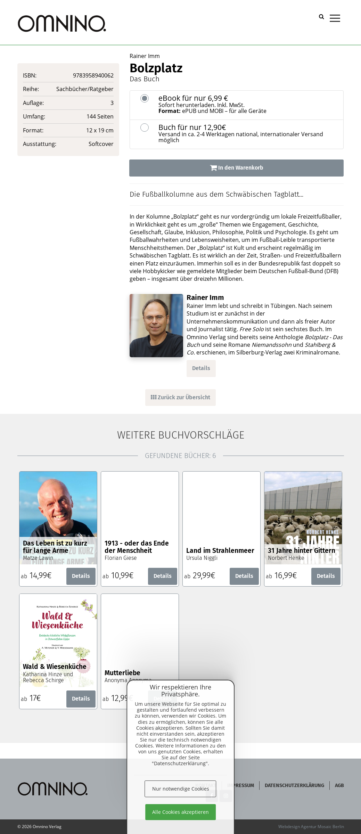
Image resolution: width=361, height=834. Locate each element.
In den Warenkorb (236, 167)
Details (201, 368)
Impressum (240, 785)
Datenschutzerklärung (294, 785)
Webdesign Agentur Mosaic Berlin (311, 826)
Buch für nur (248, 133)
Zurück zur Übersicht (180, 397)
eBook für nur (248, 104)
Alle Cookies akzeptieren (180, 812)
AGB (339, 785)
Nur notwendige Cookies (180, 788)
